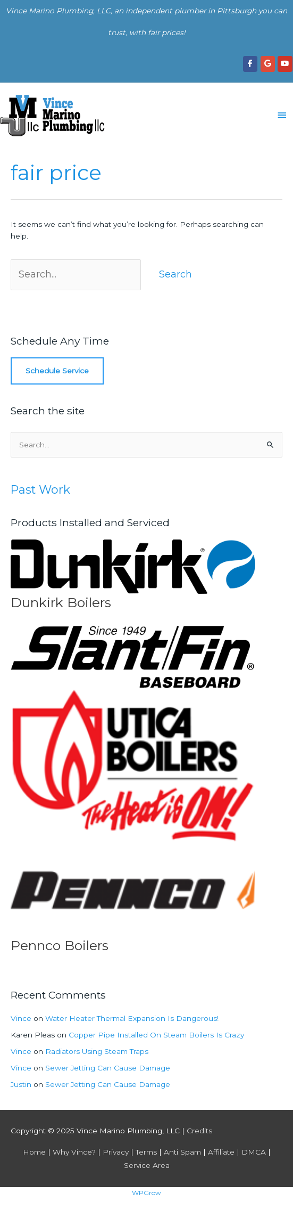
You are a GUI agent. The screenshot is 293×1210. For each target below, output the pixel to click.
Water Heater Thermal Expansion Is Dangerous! (132, 1018)
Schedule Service (57, 370)
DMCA (253, 1152)
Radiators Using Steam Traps (96, 1051)
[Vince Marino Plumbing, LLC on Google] (268, 63)
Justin (21, 1084)
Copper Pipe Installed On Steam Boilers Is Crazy (156, 1035)
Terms (146, 1152)
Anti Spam (182, 1152)
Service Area (147, 1165)
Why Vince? (74, 1152)
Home (34, 1152)
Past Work (40, 489)
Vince (21, 1018)
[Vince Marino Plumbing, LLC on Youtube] (285, 63)
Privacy (116, 1152)
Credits (199, 1130)
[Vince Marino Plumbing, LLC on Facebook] (250, 63)
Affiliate (221, 1152)
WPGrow (146, 1193)
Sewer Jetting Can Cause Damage (107, 1068)
